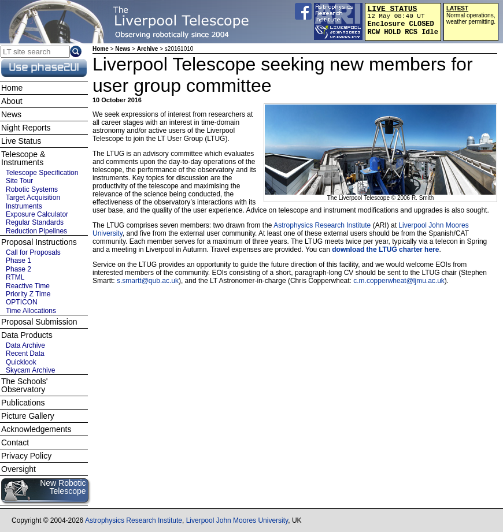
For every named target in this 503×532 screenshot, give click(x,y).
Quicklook (21, 362)
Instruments (24, 206)
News (122, 49)
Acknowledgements (36, 429)
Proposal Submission (39, 321)
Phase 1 (18, 260)
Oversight (18, 469)
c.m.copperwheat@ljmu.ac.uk (399, 281)
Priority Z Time (28, 294)
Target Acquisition (33, 198)
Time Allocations (31, 311)
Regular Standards (35, 222)
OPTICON (22, 302)
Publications (23, 402)
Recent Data (25, 353)
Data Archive (25, 345)
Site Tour (19, 181)
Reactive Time (28, 286)
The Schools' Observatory (24, 385)
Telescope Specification (42, 173)
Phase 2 (18, 269)
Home (101, 49)
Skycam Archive (30, 370)
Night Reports (26, 127)
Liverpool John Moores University (237, 520)
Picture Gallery (27, 416)
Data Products (27, 335)
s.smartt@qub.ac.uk (148, 281)
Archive (147, 49)
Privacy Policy (26, 455)
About (12, 101)
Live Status (21, 141)
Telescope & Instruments (23, 158)
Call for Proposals (33, 252)
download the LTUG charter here (385, 249)
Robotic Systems (32, 189)
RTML (15, 277)
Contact (15, 442)
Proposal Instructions (39, 242)
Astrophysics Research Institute (322, 225)
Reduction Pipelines (36, 231)
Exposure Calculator (37, 214)
